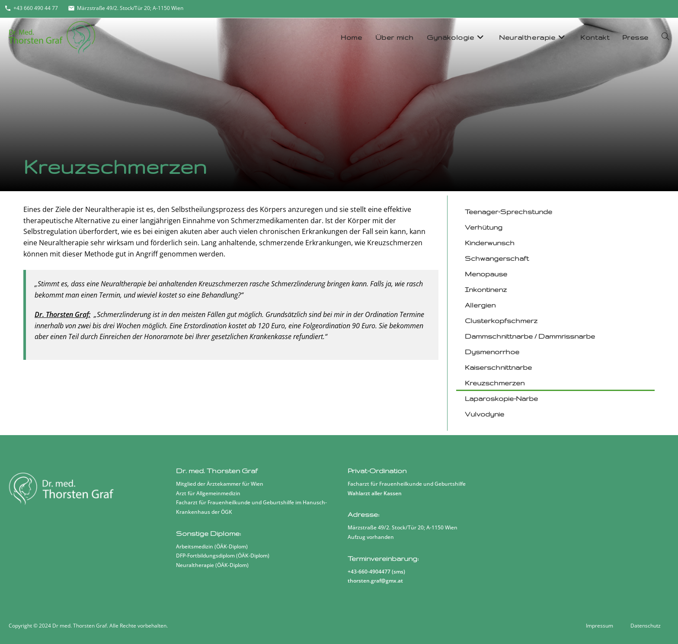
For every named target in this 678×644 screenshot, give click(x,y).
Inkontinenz (486, 289)
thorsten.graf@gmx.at (375, 580)
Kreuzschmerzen (495, 383)
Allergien (480, 305)
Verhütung (484, 227)
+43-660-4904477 (369, 571)
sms (398, 571)
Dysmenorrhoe (492, 352)
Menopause (486, 274)
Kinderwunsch (490, 243)
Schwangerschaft (497, 258)
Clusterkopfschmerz (501, 320)
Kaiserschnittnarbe (498, 367)
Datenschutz (645, 625)
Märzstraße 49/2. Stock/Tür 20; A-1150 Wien (125, 8)
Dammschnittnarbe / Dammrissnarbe (530, 336)
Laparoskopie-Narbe (501, 398)
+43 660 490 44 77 (31, 8)
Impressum (599, 625)
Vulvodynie (485, 414)
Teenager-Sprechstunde (509, 211)
